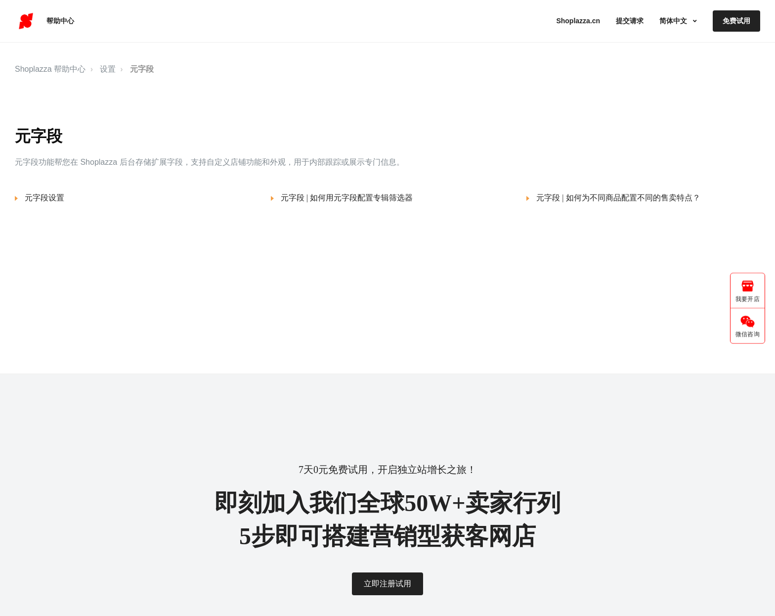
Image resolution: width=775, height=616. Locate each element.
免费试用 (736, 21)
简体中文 (674, 21)
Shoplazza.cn (578, 21)
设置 (108, 69)
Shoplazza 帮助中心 (50, 69)
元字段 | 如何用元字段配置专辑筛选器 (347, 197)
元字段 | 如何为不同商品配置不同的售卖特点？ (618, 197)
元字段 (142, 69)
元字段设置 (44, 197)
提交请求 (630, 21)
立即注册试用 (387, 583)
